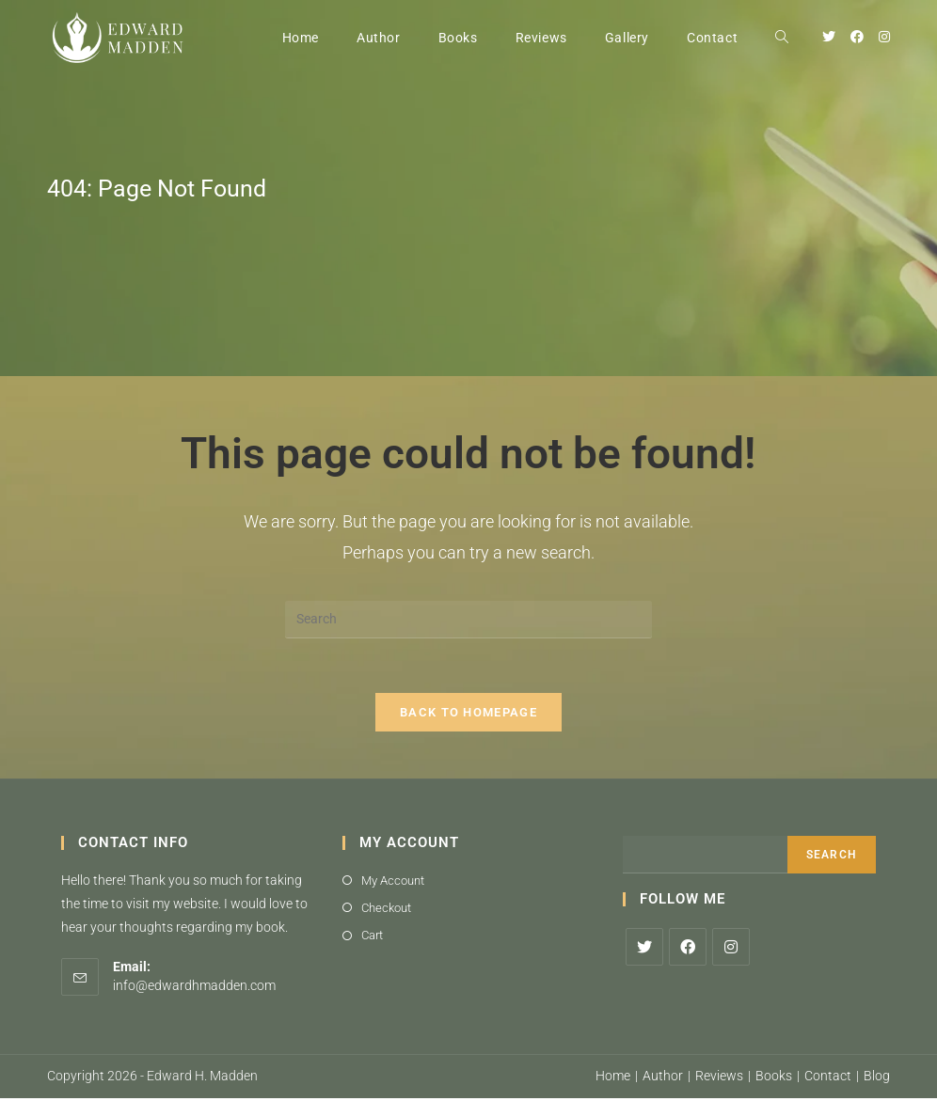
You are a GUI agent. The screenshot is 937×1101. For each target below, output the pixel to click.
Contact (827, 1078)
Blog (877, 1078)
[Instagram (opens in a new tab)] (884, 36)
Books (773, 1078)
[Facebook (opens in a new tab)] (857, 36)
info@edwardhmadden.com (194, 987)
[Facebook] (688, 948)
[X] (644, 948)
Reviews (719, 1078)
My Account (392, 882)
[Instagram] (731, 948)
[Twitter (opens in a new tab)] (829, 36)
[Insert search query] (468, 619)
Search (831, 856)
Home (613, 1078)
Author (663, 1078)
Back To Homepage (468, 714)
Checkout (386, 910)
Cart (372, 938)
